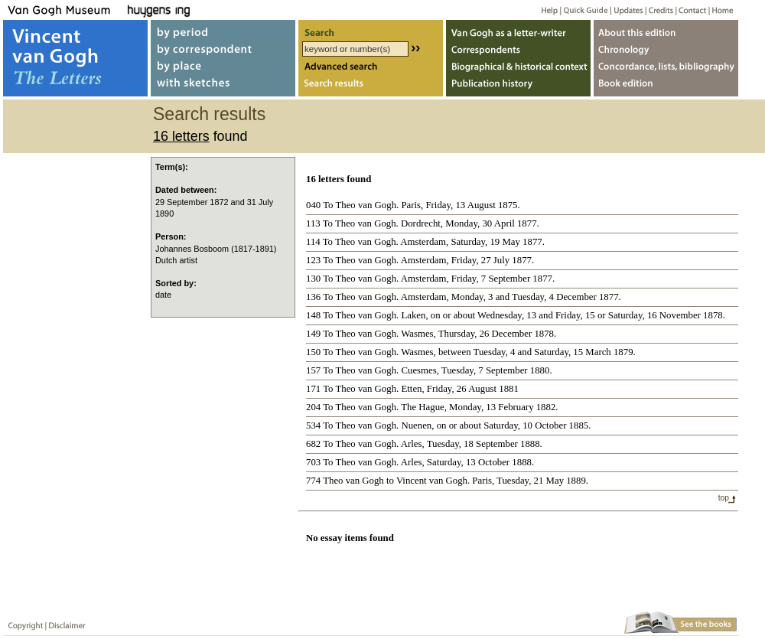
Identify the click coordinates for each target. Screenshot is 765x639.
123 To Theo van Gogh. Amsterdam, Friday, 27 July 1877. (420, 260)
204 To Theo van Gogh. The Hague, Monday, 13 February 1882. (432, 407)
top (723, 498)
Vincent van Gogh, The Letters (75, 58)
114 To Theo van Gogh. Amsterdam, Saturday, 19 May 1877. (425, 241)
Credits (658, 9)
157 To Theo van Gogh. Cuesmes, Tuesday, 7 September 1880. (429, 370)
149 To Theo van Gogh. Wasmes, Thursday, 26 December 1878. (431, 333)
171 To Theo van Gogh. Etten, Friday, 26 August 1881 (412, 388)
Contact (689, 9)
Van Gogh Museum (64, 9)
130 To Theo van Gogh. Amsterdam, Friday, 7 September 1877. (430, 278)
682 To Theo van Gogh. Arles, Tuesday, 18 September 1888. (424, 443)
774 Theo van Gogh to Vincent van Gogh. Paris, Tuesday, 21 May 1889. (447, 480)
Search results (370, 86)
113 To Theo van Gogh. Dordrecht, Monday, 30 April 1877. (422, 223)
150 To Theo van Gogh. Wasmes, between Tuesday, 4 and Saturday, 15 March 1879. (471, 352)
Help (543, 9)
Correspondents (518, 48)
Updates (627, 9)
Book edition (666, 86)
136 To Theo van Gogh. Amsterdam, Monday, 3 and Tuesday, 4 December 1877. (463, 297)
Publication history (518, 86)
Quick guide (585, 9)
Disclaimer (64, 622)
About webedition (666, 29)
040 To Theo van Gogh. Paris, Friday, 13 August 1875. (413, 205)
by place (223, 67)
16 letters (181, 136)
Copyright (22, 622)
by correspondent (223, 48)
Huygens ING (200, 9)
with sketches (223, 86)
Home (720, 9)
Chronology (666, 48)
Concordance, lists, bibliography (666, 67)
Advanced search (370, 67)
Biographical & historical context (518, 67)
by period (223, 29)
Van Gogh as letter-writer (518, 29)
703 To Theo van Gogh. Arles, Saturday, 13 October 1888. (420, 462)
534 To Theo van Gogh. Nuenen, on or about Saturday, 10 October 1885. (448, 425)
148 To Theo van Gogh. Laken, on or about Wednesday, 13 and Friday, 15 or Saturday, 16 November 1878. (515, 315)
